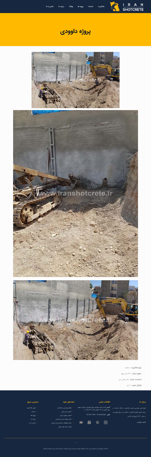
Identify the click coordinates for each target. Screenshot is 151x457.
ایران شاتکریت (31, 408)
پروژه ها (33, 415)
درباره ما (33, 419)
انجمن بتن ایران (66, 411)
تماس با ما (32, 423)
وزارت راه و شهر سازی (64, 426)
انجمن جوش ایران (65, 415)
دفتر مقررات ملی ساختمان (63, 419)
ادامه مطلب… (141, 422)
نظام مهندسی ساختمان (64, 408)
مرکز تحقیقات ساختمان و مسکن (61, 423)
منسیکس (45, 449)
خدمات (33, 411)
